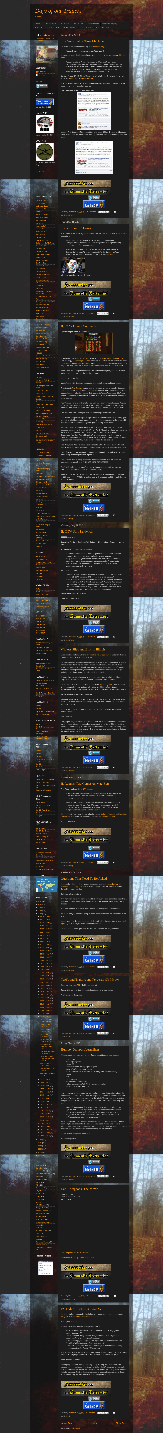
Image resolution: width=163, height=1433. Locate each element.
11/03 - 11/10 (45, 941)
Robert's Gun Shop (42, 310)
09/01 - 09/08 (45, 969)
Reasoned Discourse (43, 1174)
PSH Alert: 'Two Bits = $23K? (81, 1308)
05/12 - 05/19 (45, 1079)
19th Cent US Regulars (44, 455)
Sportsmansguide (42, 570)
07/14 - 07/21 (45, 991)
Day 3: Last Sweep (42, 714)
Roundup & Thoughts (43, 790)
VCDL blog (39, 353)
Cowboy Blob (40, 249)
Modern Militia (41, 419)
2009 (40, 1149)
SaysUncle (39, 322)
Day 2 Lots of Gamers (43, 647)
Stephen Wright (41, 339)
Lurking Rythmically (43, 280)
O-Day (38, 1196)
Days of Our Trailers (45, 1265)
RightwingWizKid (42, 307)
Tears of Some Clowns (76, 228)
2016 (40, 904)
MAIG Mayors (41, 1205)
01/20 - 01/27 (45, 1129)
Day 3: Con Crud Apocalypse (42, 733)
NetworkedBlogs (43, 1261)
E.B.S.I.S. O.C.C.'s (52, 27)
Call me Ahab (40, 237)
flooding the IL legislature (100, 655)
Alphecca (39, 212)
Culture (38, 1182)
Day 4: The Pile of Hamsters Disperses (43, 737)
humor (68, 1299)
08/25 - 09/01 (45, 973)
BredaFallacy (40, 234)
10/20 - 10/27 (45, 948)
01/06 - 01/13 (45, 1136)
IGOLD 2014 (40, 627)
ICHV (111, 254)
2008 (40, 1152)
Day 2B (38, 764)
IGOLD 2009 (40, 616)
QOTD (38, 1199)
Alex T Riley (40, 1219)
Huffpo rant (89, 985)
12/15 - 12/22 (45, 923)
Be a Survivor (40, 232)
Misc (37, 1176)
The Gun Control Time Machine (82, 41)
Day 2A (38, 756)
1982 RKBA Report (42, 452)
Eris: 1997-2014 (78, 24)
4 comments (90, 637)
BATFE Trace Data (42, 466)
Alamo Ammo (40, 556)
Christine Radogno (108, 814)
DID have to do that (86, 1258)
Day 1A (38, 706)
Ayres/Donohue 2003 (43, 852)
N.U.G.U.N (39, 288)
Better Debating (41, 1213)
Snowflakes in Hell (42, 333)
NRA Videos (40, 538)
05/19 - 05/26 (45, 1016)
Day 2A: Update (41, 834)
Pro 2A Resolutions (42, 433)
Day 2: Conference (42, 782)
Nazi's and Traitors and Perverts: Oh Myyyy (90, 979)
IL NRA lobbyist (87, 789)
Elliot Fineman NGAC (86, 245)
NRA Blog (39, 422)
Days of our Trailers (58, 10)
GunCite (39, 399)
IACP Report (40, 863)
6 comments (90, 515)
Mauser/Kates (41, 522)
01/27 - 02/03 (45, 1126)
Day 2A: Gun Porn (42, 831)
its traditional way (97, 47)
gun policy (42, 1269)
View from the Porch (43, 356)
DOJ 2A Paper (41, 488)
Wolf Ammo (40, 576)
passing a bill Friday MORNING (80, 78)
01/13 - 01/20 (45, 1132)
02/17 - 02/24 (45, 1117)
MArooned (39, 283)
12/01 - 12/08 (45, 929)
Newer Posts (67, 1423)
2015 (40, 907)
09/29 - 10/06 (45, 957)
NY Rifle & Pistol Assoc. (44, 424)
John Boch (75, 549)
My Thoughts (40, 842)
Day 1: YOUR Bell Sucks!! (45, 680)
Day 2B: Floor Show (43, 810)
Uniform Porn (40, 1245)
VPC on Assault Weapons (45, 869)
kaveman (41, 75)
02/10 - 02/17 (45, 1120)
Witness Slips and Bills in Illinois (83, 649)
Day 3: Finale (40, 767)
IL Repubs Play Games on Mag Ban (85, 783)
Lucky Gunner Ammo (43, 562)
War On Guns (40, 361)
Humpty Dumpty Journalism (80, 1049)
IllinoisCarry (40, 407)
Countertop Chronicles (44, 246)
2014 (40, 910)
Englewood (70, 215)
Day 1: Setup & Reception (45, 780)
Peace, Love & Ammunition (45, 302)
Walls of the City (41, 359)
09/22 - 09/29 (45, 960)
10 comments (91, 212)
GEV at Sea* (64, 24)
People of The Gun (42, 305)
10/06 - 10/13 (45, 954)
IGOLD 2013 (40, 624)
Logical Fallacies (42, 519)
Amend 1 (70, 537)
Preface (38, 589)
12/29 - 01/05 (45, 916)
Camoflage (39, 473)
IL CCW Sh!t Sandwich (77, 531)
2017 (40, 901)
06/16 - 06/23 (45, 1004)
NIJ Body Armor (41, 535)
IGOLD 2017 (40, 633)
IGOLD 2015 (40, 630)
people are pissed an (80, 361)
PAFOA (38, 430)
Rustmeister (40, 316)
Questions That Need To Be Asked (84, 878)
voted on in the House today (112, 358)
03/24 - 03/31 (45, 1101)
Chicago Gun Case (42, 479)
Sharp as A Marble (42, 325)
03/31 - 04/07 (45, 1098)
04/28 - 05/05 (45, 1086)
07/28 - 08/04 (45, 985)
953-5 (108, 699)
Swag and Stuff (41, 653)
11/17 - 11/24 (45, 935)
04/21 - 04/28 (45, 1089)
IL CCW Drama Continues (78, 326)
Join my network (45, 1273)
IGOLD (38, 1202)
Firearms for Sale (42, 1230)
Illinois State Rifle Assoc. (44, 405)
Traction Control (41, 350)
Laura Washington (42, 1222)
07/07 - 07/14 (45, 995)
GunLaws (39, 402)
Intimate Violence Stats (44, 513)
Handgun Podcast (42, 266)
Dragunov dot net (42, 390)
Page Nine (39, 299)
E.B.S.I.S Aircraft (102, 27)
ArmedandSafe (41, 226)
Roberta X (39, 313)
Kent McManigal (41, 271)
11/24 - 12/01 (45, 932)
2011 (40, 1143)
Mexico (38, 1225)
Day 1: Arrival (40, 802)
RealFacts (70, 317)
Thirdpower (72, 212)
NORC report (40, 866)
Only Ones (39, 1191)
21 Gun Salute (41, 203)
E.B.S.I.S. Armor (86, 27)
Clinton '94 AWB (41, 482)
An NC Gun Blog (42, 214)
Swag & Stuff (40, 666)
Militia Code (40, 529)
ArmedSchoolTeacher (43, 229)
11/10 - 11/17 (45, 938)
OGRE (74, 1299)
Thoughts (39, 816)
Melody (38, 1239)
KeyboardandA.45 (42, 274)
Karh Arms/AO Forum (43, 410)
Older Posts (121, 1423)
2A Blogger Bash (42, 206)
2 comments (90, 862)
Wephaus (39, 573)
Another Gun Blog (42, 217)
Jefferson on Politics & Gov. (45, 516)
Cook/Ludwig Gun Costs (44, 858)
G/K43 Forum (40, 393)
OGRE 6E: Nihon (50, 24)
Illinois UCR (40, 510)
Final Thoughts (41, 770)
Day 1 (38, 724)
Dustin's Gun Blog (42, 260)
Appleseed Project (42, 380)
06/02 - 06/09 (45, 1010)
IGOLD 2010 (40, 619)
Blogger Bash (40, 1208)
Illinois (41, 1270)
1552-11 (89, 709)
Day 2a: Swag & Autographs (41, 684)
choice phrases (113, 1055)
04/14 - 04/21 (45, 1092)
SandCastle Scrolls (42, 319)
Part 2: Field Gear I (42, 595)
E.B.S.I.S (38, 27)
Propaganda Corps (42, 606)
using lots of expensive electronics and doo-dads (80, 1317)
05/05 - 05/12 (45, 1082)
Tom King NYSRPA (42, 347)
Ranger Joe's (40, 568)
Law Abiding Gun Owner (44, 1248)
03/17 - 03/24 (45, 1104)
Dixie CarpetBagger (43, 254)
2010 (40, 1146)
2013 (40, 914)
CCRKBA (39, 383)
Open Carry (40, 427)
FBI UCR (39, 490)
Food (37, 1233)
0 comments (90, 767)
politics (47, 1269)
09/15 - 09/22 (45, 963)
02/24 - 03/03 (45, 1114)
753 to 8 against (105, 685)
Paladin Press (41, 565)
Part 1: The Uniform (43, 592)
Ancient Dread (93, 24)
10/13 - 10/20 (45, 951)
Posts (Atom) (75, 1428)
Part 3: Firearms (41, 597)
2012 (40, 1140)
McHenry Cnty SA (42, 416)
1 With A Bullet (41, 200)
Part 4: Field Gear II (43, 600)
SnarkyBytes (40, 330)
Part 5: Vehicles (41, 603)
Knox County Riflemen (44, 413)
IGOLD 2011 (40, 622)
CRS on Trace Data (43, 485)
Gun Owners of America (44, 396)
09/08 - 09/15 (45, 966)
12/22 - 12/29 (45, 919)
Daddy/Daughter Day (43, 663)
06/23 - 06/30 (45, 1001)
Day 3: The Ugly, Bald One (45, 693)
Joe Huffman (40, 269)
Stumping (69, 519)
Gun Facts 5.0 (41, 505)
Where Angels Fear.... (43, 367)
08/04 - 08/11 (45, 982)
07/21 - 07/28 (45, 988)
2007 (40, 1155)
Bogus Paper (40, 855)
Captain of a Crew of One (45, 240)
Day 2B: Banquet (42, 837)
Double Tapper (41, 257)
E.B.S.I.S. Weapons (70, 27)
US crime (39, 546)
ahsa (37, 1228)
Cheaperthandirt (41, 559)
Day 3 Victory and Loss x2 (45, 650)
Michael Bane (40, 286)
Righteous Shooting (43, 1242)
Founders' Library (42, 496)
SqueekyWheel (41, 336)
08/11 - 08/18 (45, 979)
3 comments (90, 313)
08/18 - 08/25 (45, 976)
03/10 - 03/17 (45, 1107)
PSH (113, 233)
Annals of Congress (43, 463)
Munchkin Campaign (109, 24)
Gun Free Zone (41, 263)
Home (38, 24)
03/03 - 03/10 (45, 1111)
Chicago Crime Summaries (45, 476)
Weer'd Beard (40, 364)
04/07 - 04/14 (45, 1095)
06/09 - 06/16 (45, 1007)
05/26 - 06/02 (45, 1013)
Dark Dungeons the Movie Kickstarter (75, 1253)
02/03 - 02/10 (45, 1123)
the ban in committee (107, 817)
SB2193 (102, 233)
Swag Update (40, 696)
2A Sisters (39, 377)
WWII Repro (40, 579)
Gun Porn (39, 1179)
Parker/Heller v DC (42, 541)
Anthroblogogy (41, 220)
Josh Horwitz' (66, 985)
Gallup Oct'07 (40, 499)
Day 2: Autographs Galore (45, 711)
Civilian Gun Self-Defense (45, 243)
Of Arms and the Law (43, 296)
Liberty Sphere (41, 277)
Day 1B (38, 708)
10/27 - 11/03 (45, 944)
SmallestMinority (41, 327)
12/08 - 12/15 (45, 926)
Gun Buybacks (41, 502)
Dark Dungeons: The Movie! (80, 1189)
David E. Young (41, 251)
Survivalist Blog (41, 342)
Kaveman (39, 1188)
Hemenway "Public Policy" (45, 861)
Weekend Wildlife (42, 1211)
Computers (40, 1236)
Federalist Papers (42, 493)
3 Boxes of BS (41, 209)
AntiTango (39, 223)
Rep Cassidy (77, 388)
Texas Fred (40, 344)
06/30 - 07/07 (45, 998)
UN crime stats (41, 544)
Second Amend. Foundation (41, 437)
